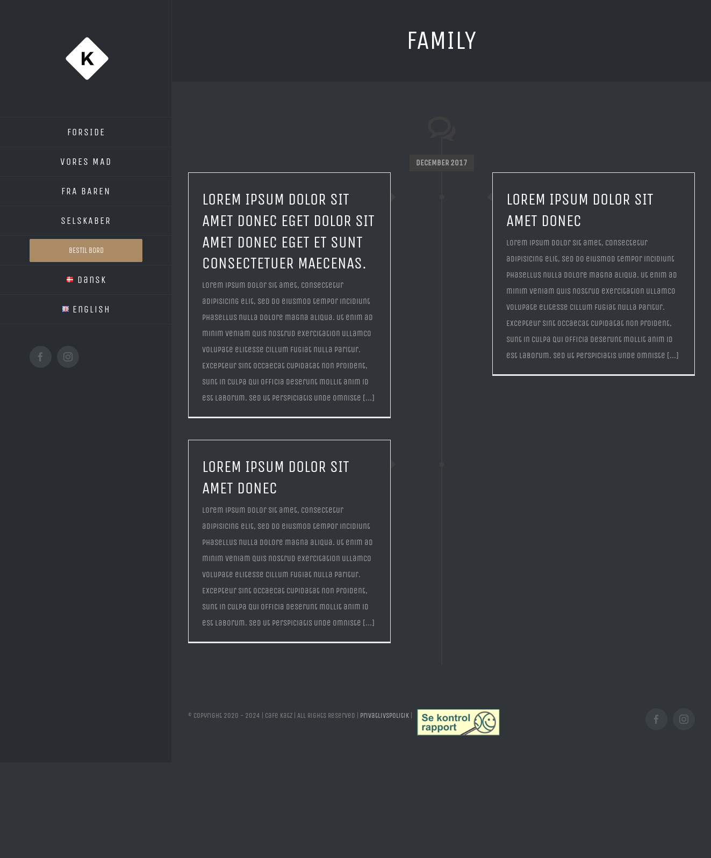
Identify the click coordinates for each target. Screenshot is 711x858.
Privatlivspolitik (384, 715)
